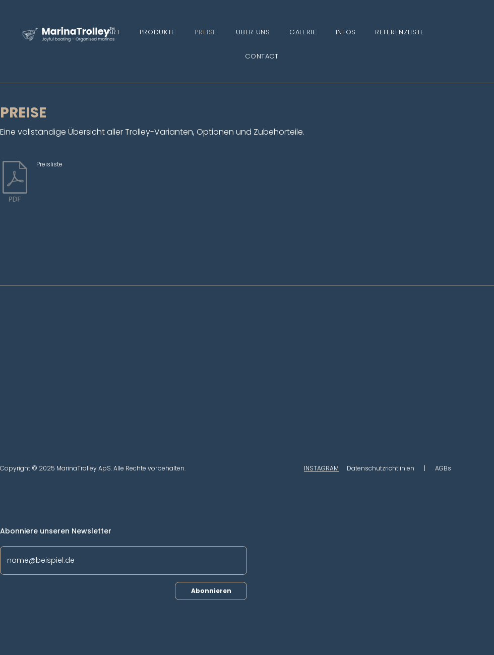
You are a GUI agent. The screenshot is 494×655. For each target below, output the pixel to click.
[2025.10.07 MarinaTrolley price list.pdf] (15, 182)
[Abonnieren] (211, 591)
